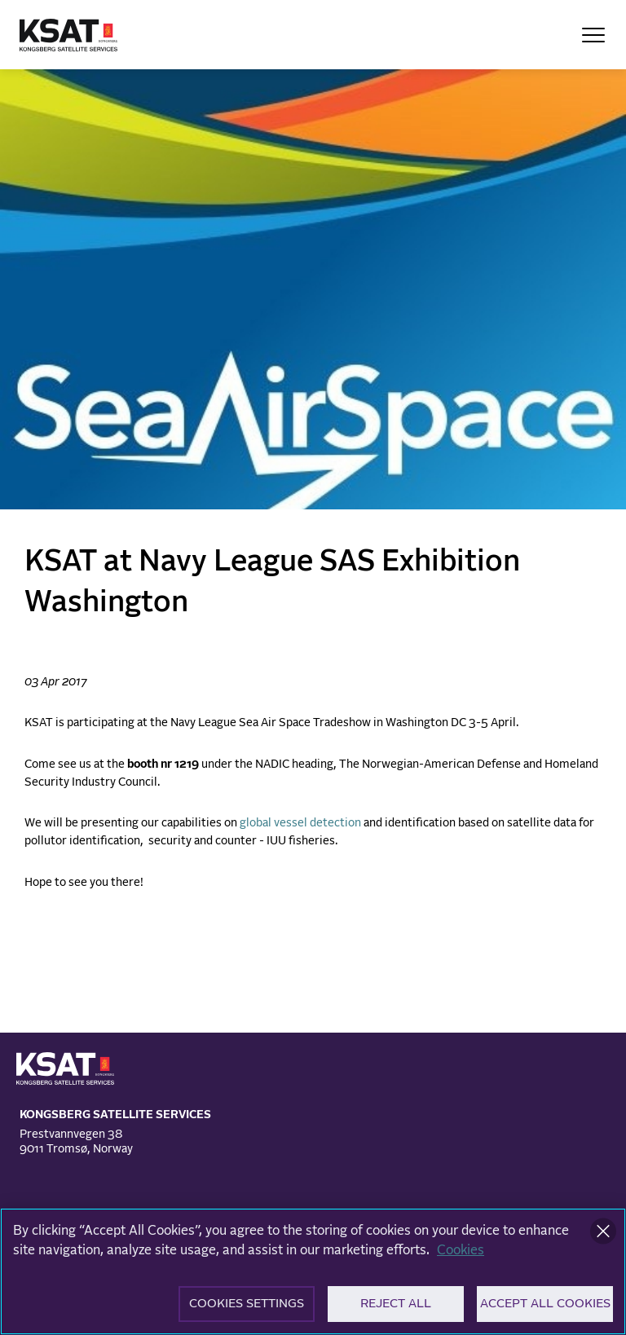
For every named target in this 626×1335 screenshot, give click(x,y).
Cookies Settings (246, 1308)
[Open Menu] (593, 35)
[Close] (603, 1235)
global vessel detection (300, 823)
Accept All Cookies (545, 1308)
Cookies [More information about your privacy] (460, 1253)
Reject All (395, 1308)
